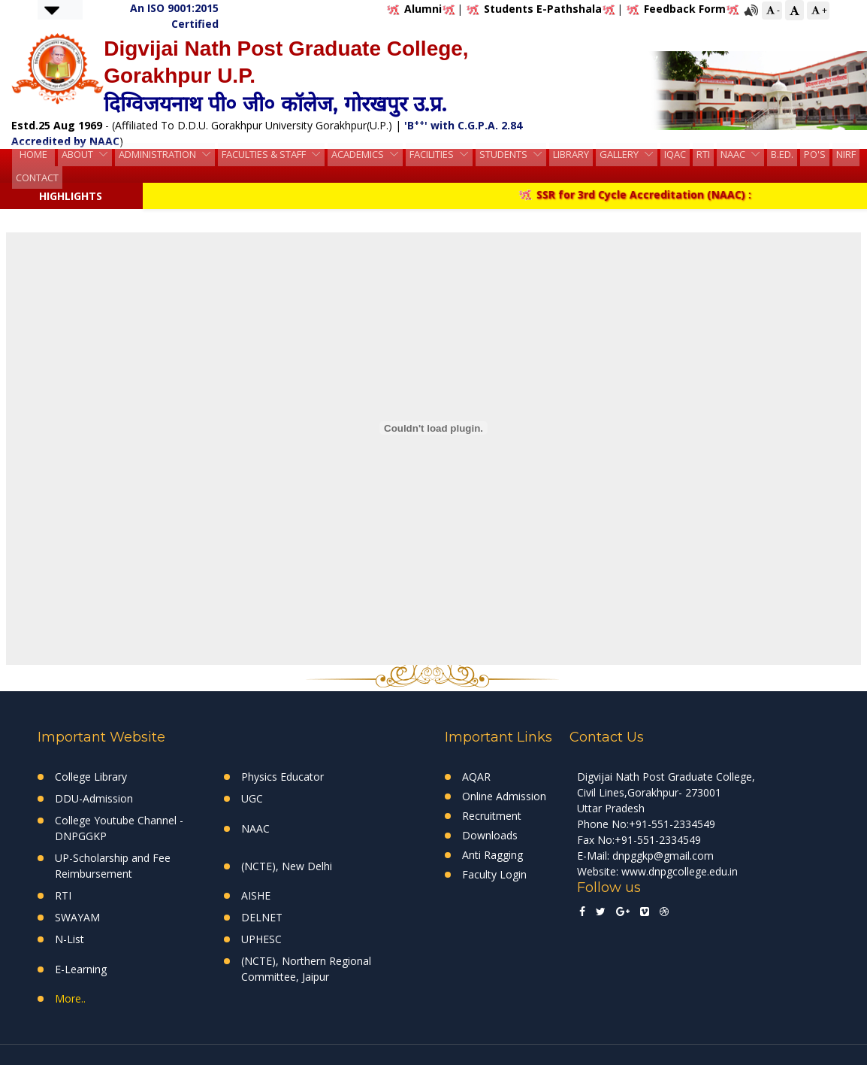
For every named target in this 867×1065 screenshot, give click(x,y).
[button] (51, 10)
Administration (158, 155)
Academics (358, 155)
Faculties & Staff (265, 155)
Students (504, 155)
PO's (815, 155)
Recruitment (491, 816)
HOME (33, 155)
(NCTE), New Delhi (286, 866)
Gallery (620, 155)
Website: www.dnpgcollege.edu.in (657, 871)
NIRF (846, 155)
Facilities (432, 155)
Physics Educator (282, 776)
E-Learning (81, 969)
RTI (703, 155)
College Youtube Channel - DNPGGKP (119, 828)
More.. (70, 998)
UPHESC (261, 939)
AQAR (476, 776)
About (78, 155)
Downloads (490, 835)
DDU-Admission (94, 798)
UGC (252, 798)
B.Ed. (782, 155)
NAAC (734, 155)
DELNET (261, 917)
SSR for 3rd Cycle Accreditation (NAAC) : (645, 194)
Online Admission (504, 796)
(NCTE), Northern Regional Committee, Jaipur (306, 969)
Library (571, 155)
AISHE (255, 895)
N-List (69, 939)
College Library (91, 776)
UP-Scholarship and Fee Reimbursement (113, 866)
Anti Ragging (492, 855)
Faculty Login (494, 874)
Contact (37, 176)
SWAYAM (77, 917)
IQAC (675, 155)
